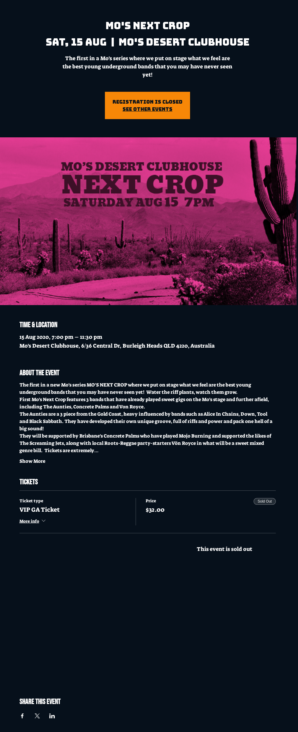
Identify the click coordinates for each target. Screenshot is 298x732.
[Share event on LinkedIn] (52, 715)
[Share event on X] (37, 715)
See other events (147, 109)
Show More (32, 461)
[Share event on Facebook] (22, 715)
